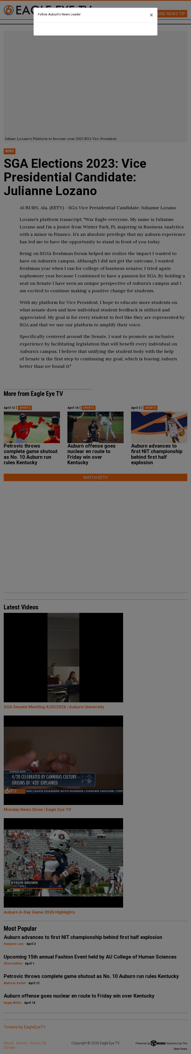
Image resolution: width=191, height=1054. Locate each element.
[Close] (151, 15)
